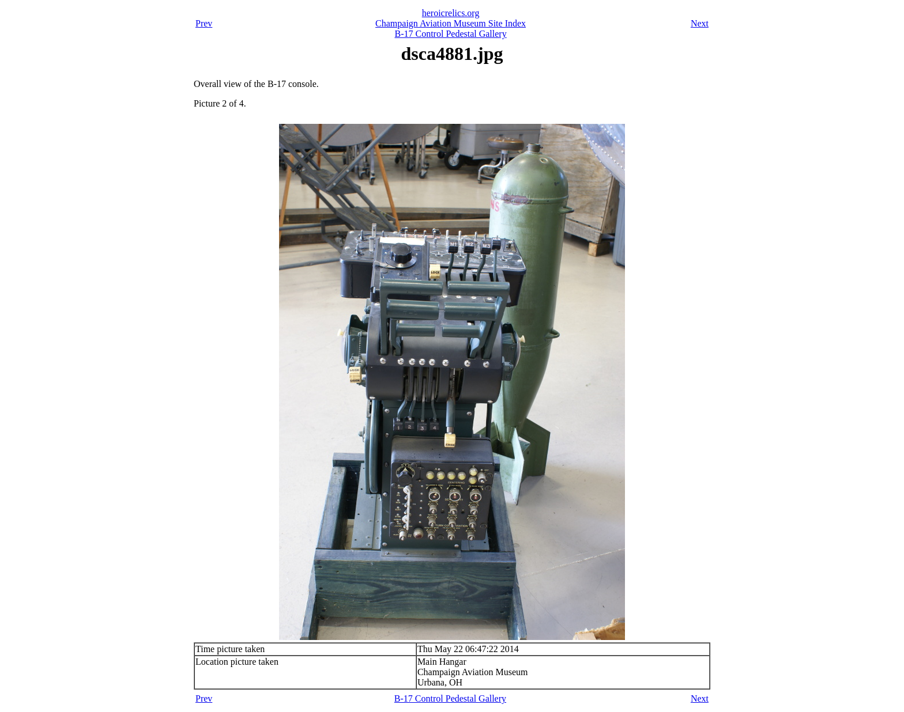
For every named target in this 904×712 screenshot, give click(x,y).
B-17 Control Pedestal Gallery (450, 34)
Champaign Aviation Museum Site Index (450, 23)
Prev (203, 23)
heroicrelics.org (451, 13)
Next (700, 23)
